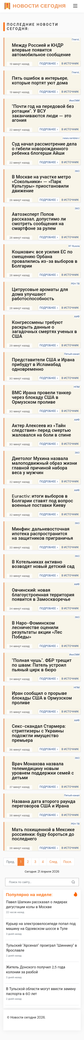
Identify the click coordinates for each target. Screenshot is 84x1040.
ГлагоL (76, 39)
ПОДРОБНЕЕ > (48, 63)
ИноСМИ (74, 100)
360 (77, 171)
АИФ (77, 316)
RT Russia (74, 246)
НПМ (77, 386)
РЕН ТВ (75, 283)
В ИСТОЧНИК (70, 63)
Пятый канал (72, 353)
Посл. (67, 862)
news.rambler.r (71, 138)
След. (54, 862)
